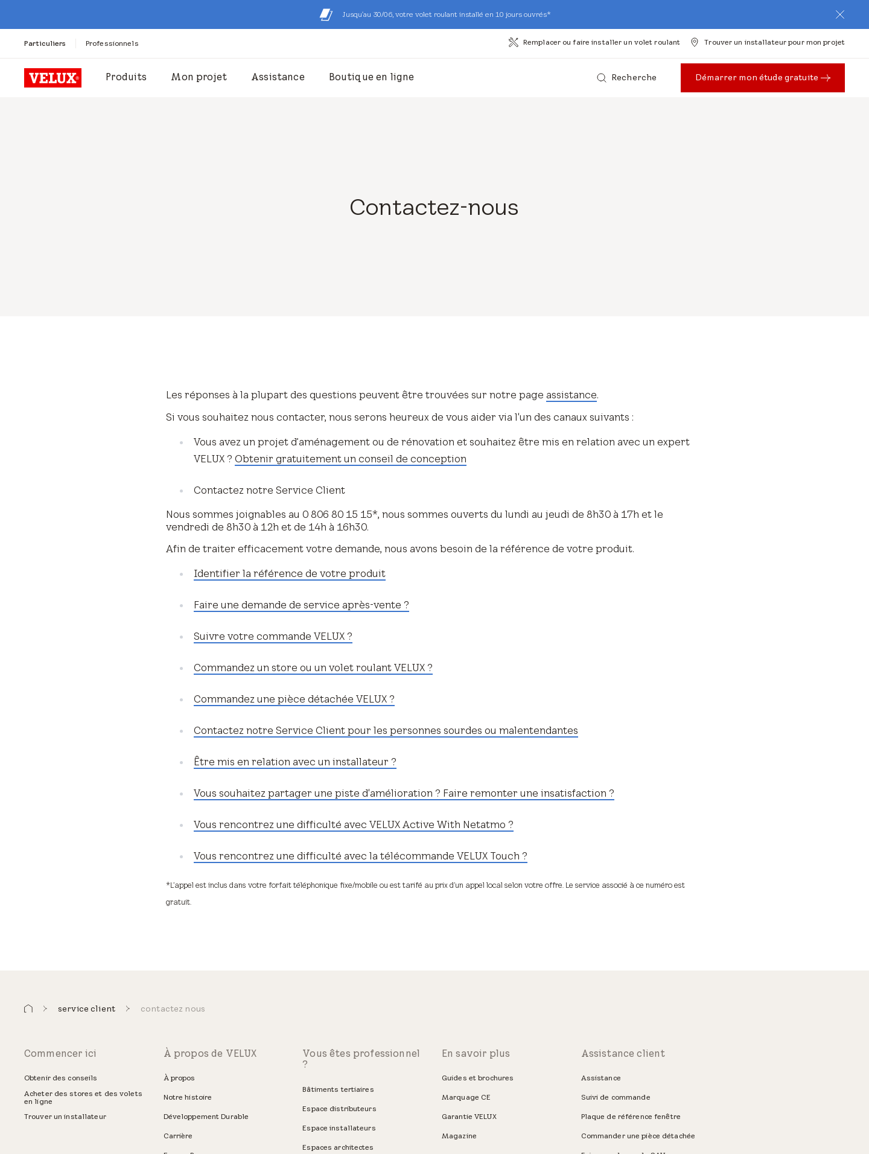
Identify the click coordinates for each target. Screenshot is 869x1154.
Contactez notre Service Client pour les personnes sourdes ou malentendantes (386, 730)
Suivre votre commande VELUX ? (273, 636)
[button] (840, 14)
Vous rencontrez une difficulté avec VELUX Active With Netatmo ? (354, 824)
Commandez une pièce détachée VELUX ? (294, 699)
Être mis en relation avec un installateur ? (295, 762)
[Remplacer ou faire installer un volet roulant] (594, 42)
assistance (571, 395)
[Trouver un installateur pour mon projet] (767, 42)
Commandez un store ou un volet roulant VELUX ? (313, 667)
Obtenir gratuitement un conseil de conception (350, 459)
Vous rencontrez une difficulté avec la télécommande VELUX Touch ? (360, 856)
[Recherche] (627, 78)
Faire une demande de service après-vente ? (301, 605)
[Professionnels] (112, 43)
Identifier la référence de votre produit (290, 573)
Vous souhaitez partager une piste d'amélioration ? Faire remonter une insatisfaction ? (404, 793)
